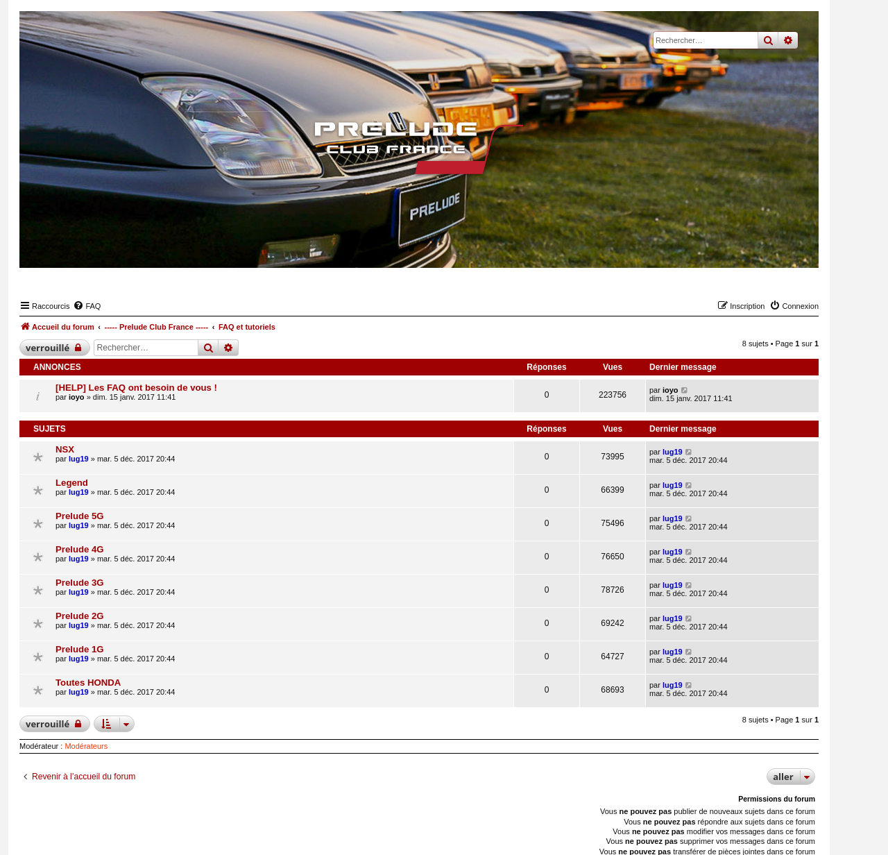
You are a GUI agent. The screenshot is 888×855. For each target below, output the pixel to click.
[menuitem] (87, 306)
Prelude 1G (80, 649)
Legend (72, 482)
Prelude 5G (80, 516)
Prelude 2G (80, 616)
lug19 (79, 459)
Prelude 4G (80, 549)
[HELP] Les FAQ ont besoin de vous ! (136, 387)
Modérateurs (86, 746)
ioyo (77, 397)
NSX (65, 449)
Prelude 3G (80, 582)
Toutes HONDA (88, 682)
